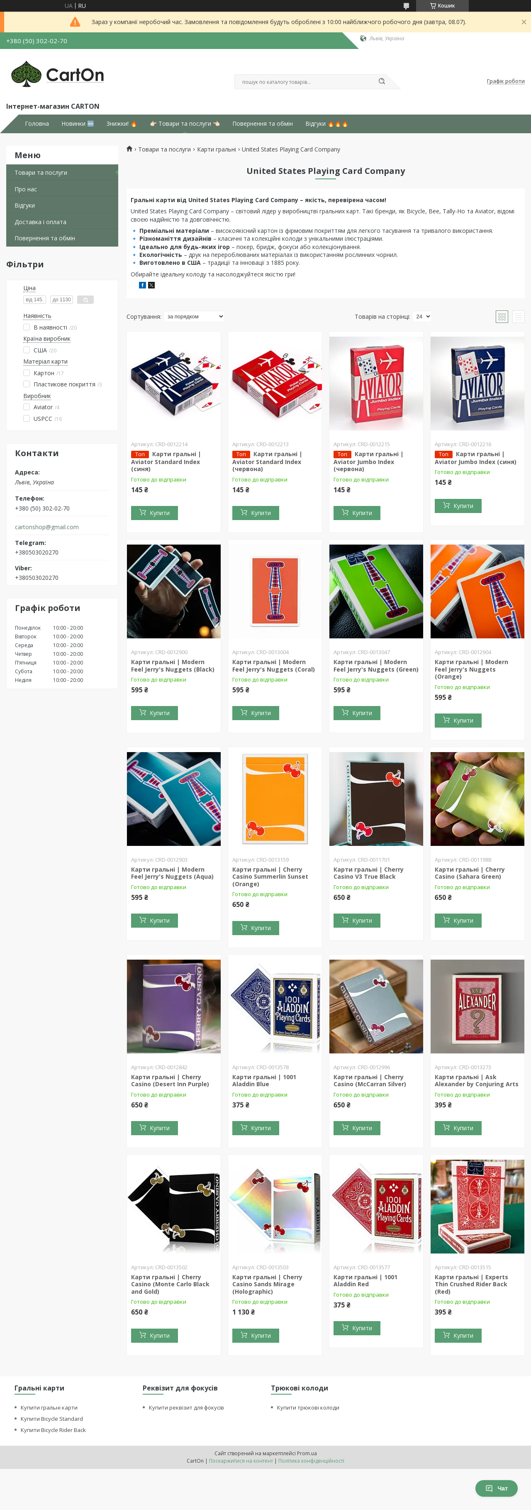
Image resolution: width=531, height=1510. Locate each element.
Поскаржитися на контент (241, 1460)
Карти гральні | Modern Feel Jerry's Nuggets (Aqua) (172, 873)
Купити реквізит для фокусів (186, 1407)
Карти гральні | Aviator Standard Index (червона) (267, 461)
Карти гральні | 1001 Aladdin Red (365, 1280)
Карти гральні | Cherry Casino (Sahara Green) (470, 873)
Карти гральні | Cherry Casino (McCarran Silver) (370, 1080)
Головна (37, 124)
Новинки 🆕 (77, 124)
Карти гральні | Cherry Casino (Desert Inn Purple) (170, 1080)
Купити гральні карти (49, 1407)
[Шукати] (381, 81)
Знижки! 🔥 (122, 124)
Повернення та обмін (262, 124)
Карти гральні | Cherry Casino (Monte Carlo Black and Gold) (170, 1284)
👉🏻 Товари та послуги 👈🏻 (185, 124)
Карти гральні (216, 149)
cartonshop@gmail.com (47, 527)
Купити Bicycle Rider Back (53, 1430)
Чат (496, 1488)
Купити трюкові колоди (308, 1407)
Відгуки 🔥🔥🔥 (326, 124)
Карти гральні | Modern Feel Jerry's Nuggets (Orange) (471, 669)
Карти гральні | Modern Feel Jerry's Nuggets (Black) (172, 665)
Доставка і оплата (40, 222)
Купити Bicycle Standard (52, 1418)
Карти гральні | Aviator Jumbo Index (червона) (369, 461)
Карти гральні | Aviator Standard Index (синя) (166, 461)
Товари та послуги (41, 172)
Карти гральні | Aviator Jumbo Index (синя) (475, 458)
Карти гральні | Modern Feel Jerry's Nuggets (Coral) (273, 665)
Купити (160, 513)
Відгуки (25, 205)
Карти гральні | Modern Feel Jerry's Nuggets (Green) (376, 665)
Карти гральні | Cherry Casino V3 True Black (369, 873)
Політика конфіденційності (311, 1460)
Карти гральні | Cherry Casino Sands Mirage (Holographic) (267, 1284)
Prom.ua (307, 1453)
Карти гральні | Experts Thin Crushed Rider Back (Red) (471, 1284)
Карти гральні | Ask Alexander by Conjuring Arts (477, 1080)
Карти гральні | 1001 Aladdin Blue (264, 1080)
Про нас (26, 189)
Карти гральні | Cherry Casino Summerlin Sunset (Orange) (270, 876)
